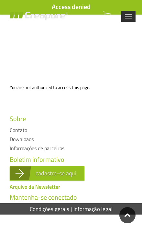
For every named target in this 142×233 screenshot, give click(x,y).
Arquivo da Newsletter (35, 187)
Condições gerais (49, 209)
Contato (18, 130)
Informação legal (93, 209)
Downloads (22, 139)
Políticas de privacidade (71, 220)
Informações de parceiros (37, 148)
